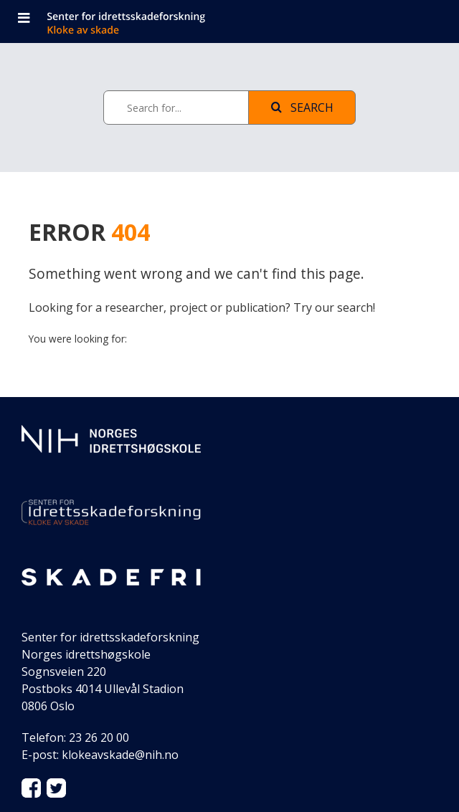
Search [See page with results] (302, 107)
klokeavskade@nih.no (120, 755)
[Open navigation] (23, 19)
